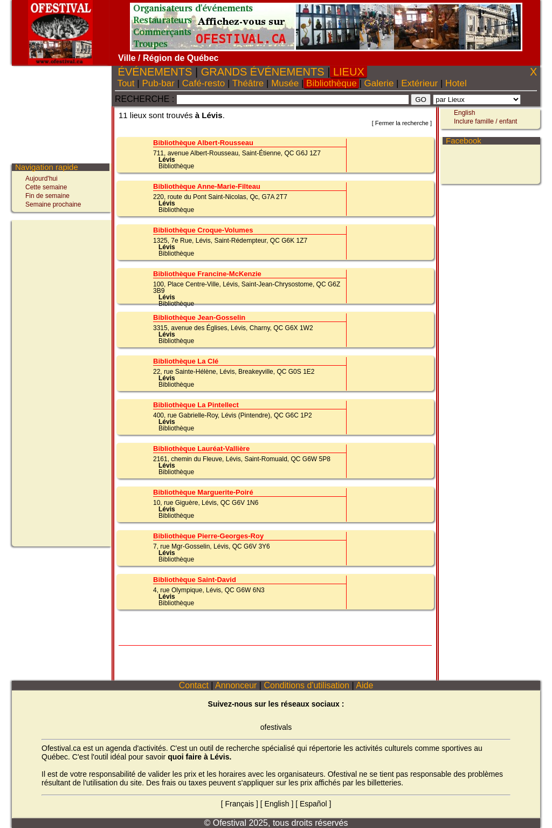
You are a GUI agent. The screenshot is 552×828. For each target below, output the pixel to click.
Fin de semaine (47, 196)
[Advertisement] (58, 382)
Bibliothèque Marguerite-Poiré (203, 492)
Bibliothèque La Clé (185, 361)
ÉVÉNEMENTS (155, 72)
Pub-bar (158, 83)
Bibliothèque (331, 83)
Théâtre (248, 83)
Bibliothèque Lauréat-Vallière (201, 448)
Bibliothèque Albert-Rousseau (203, 143)
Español (313, 803)
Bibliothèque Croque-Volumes (203, 230)
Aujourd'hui (41, 178)
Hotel (456, 83)
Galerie (379, 83)
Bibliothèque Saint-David (194, 580)
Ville (127, 58)
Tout (126, 83)
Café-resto (203, 83)
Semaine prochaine (53, 204)
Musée (284, 83)
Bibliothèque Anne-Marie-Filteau (206, 186)
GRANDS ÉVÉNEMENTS (262, 72)
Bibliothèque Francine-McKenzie (207, 274)
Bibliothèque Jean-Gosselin (199, 317)
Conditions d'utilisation (306, 685)
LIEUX (348, 72)
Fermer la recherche (402, 123)
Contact (193, 685)
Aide (365, 685)
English (464, 113)
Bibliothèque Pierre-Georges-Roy (208, 536)
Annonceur (236, 685)
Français (239, 803)
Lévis (166, 159)
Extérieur (419, 83)
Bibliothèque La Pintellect (196, 405)
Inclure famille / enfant (485, 121)
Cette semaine (46, 187)
